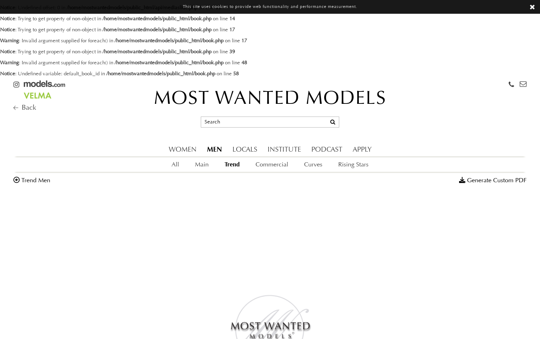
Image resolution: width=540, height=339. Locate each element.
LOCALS (244, 149)
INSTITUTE (284, 149)
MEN (214, 149)
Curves (313, 165)
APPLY (362, 149)
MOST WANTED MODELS (270, 99)
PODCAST (326, 149)
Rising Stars (353, 165)
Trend (232, 164)
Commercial (272, 165)
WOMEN (183, 149)
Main (202, 165)
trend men (35, 180)
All (175, 165)
